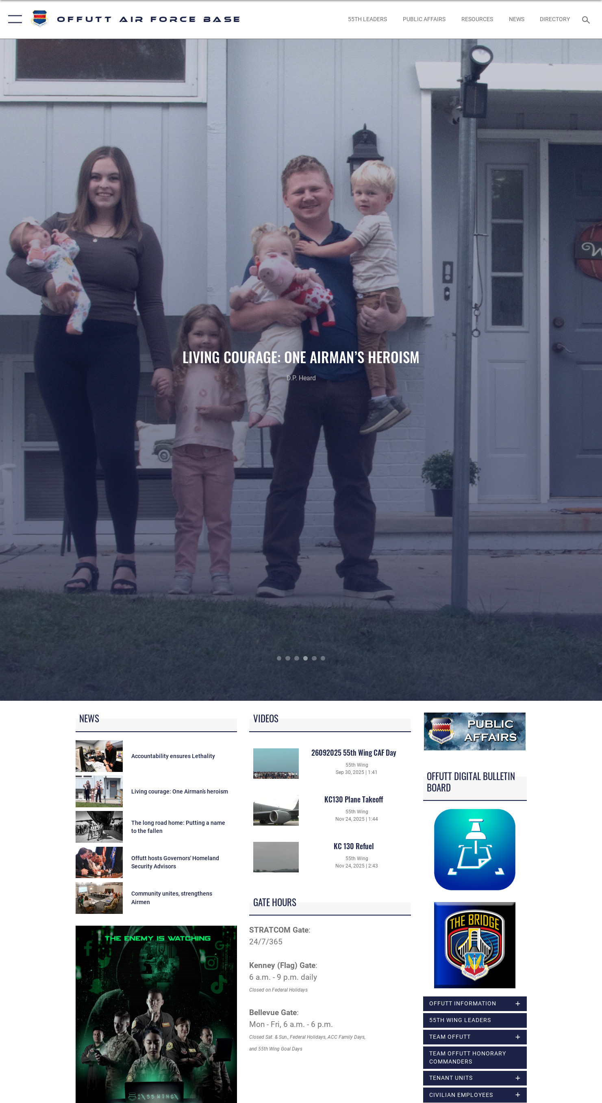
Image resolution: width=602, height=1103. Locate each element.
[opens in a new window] (555, 19)
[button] (13, 19)
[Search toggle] (587, 19)
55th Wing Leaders (460, 1020)
